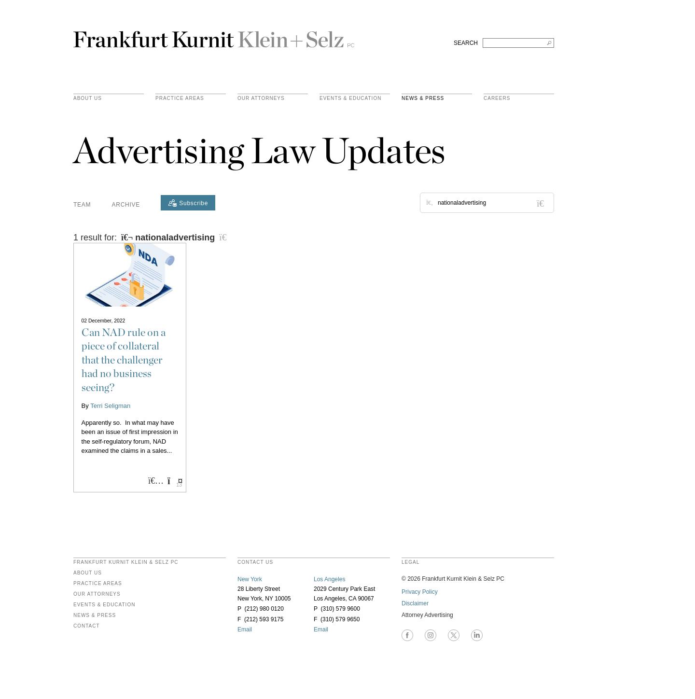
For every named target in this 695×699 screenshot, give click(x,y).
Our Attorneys (261, 98)
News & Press (423, 98)
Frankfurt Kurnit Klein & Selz (213, 35)
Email (244, 629)
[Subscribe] (188, 202)
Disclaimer (415, 603)
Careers (497, 98)
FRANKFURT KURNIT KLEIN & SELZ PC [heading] (126, 562)
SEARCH (466, 43)
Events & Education (350, 98)
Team (82, 204)
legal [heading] (410, 562)
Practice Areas (97, 583)
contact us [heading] (255, 562)
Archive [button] (126, 204)
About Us (87, 98)
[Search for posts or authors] (492, 203)
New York (249, 579)
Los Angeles (329, 579)
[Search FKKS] (518, 43)
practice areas (179, 98)
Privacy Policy (420, 592)
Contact (86, 626)
